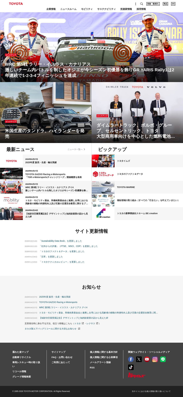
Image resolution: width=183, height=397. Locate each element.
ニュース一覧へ (75, 149)
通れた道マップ (20, 352)
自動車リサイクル (21, 357)
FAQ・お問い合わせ (61, 357)
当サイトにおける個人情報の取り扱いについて (151, 391)
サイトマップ (58, 352)
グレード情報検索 (21, 376)
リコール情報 (19, 371)
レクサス (90, 323)
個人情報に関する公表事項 (104, 357)
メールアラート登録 (100, 362)
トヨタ (77, 323)
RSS (92, 367)
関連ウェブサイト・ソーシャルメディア (149, 352)
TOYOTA (16, 3)
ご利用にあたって (60, 362)
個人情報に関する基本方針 (104, 352)
